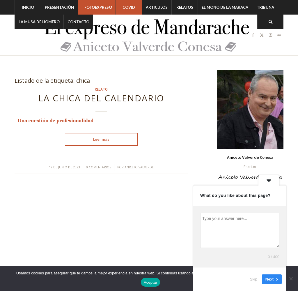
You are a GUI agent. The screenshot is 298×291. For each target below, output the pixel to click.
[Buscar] (270, 22)
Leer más (101, 139)
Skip (253, 279)
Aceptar (150, 282)
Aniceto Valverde (139, 167)
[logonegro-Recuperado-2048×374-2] (149, 35)
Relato (101, 89)
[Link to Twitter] (261, 35)
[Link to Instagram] (270, 35)
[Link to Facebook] (253, 35)
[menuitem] (28, 7)
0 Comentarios (98, 167)
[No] (291, 278)
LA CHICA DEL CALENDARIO (101, 98)
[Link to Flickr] (279, 35)
